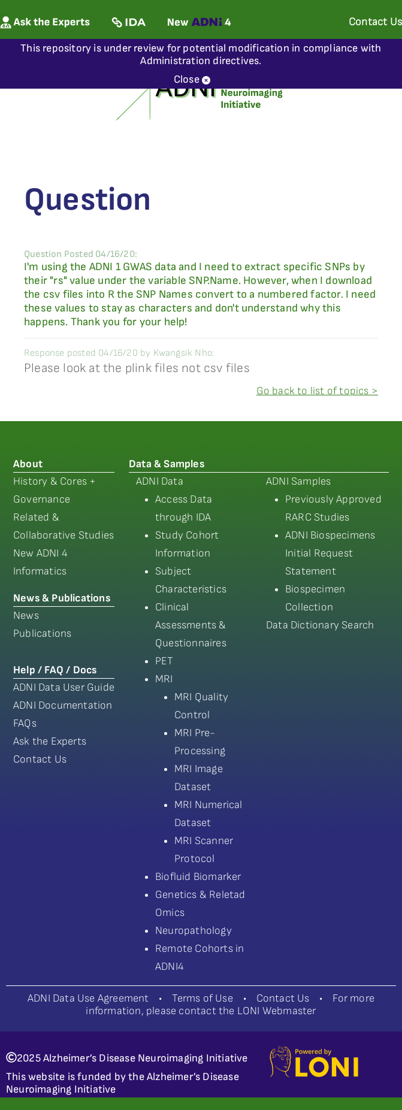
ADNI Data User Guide (63, 687)
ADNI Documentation (63, 705)
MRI (164, 679)
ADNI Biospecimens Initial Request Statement (330, 553)
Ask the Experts (49, 741)
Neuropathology (193, 930)
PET (164, 661)
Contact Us (40, 759)
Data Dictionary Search (320, 625)
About (28, 464)
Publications (42, 633)
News (26, 615)
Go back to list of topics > (317, 391)
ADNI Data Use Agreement (88, 998)
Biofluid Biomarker (198, 876)
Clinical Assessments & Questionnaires (190, 625)
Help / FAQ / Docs (54, 670)
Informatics (40, 571)
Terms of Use (202, 998)
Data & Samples (166, 464)
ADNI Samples (298, 481)
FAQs (25, 723)
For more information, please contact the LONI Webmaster (230, 1004)
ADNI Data (159, 481)
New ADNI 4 (40, 553)
